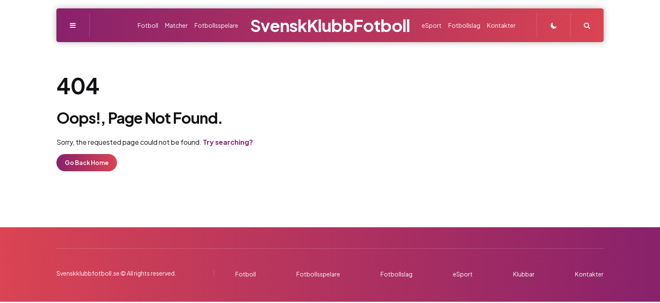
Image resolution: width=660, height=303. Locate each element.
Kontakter (589, 274)
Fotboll (245, 274)
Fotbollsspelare (318, 274)
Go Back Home (87, 162)
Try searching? (228, 142)
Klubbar (524, 274)
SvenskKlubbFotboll (330, 25)
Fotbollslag (396, 274)
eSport (463, 274)
